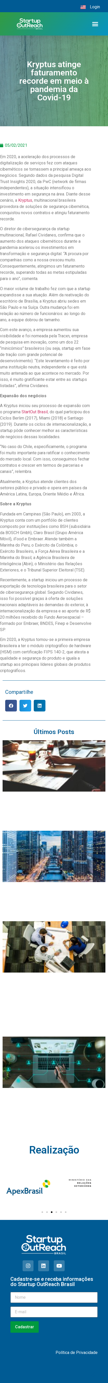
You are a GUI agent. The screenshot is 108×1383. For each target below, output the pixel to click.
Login (95, 6)
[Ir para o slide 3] (51, 1212)
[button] (95, 24)
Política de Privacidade (77, 1352)
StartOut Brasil (35, 411)
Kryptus (25, 200)
